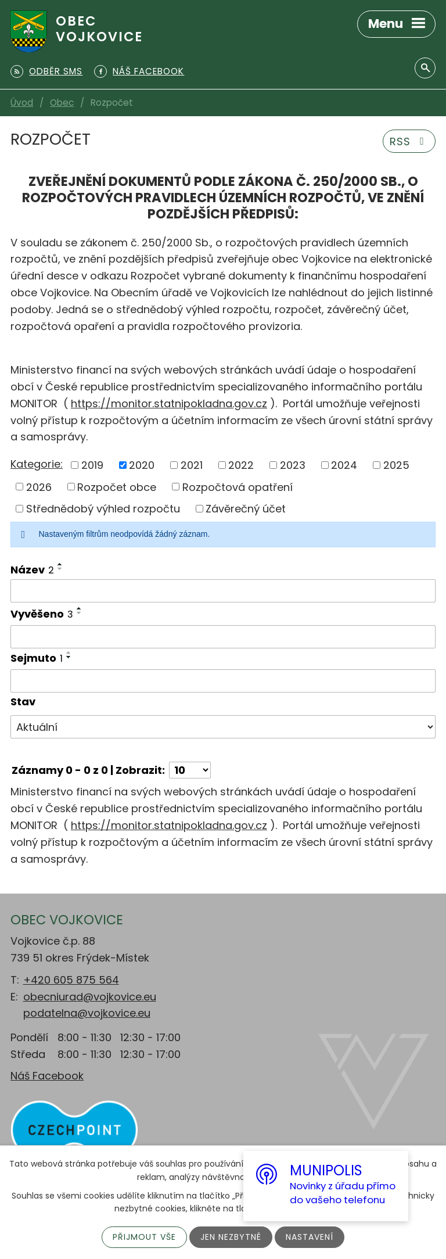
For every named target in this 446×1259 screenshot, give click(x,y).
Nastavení (309, 1237)
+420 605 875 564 (71, 980)
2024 (344, 465)
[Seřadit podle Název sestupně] (60, 568)
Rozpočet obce (116, 486)
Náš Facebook (47, 1075)
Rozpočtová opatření (237, 486)
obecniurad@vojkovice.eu (89, 996)
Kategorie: (36, 464)
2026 (39, 486)
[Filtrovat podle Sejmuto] (223, 681)
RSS (409, 141)
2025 (396, 465)
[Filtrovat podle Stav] (223, 726)
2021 (192, 465)
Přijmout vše (144, 1237)
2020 (141, 465)
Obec (62, 102)
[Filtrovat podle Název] (223, 590)
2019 (92, 465)
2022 (241, 465)
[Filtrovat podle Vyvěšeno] (223, 636)
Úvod (21, 102)
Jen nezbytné (230, 1237)
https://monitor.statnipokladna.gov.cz (169, 403)
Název (32, 569)
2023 (292, 465)
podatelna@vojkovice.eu (86, 1013)
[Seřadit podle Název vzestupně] (60, 564)
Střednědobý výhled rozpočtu (103, 508)
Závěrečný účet (246, 508)
